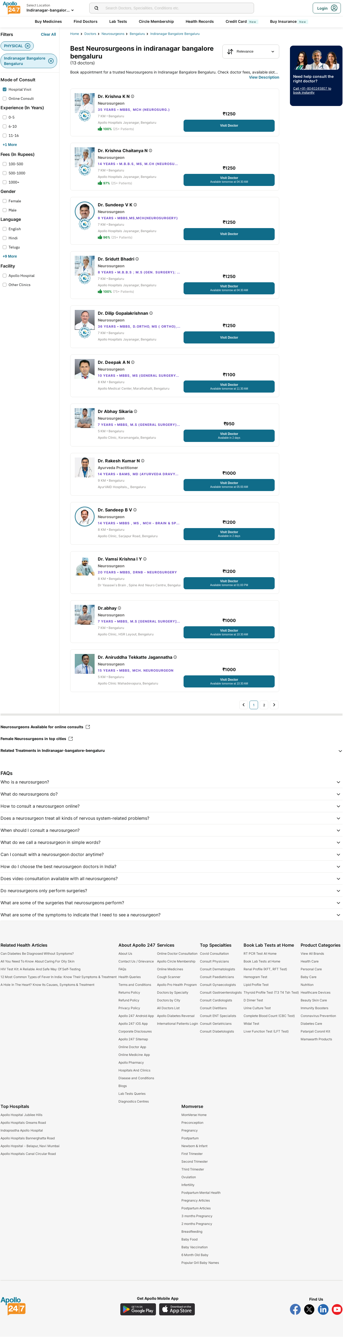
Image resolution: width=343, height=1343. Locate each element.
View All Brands (312, 960)
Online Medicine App (134, 1061)
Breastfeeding (191, 1238)
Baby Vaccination (194, 1253)
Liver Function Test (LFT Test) (266, 1037)
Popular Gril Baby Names (200, 1269)
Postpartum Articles (196, 1214)
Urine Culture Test (257, 1014)
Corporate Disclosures (135, 1037)
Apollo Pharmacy (131, 1069)
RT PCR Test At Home (260, 960)
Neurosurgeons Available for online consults (45, 733)
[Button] (48, 34)
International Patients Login (177, 1030)
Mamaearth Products (316, 1045)
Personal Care (311, 975)
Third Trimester (192, 1175)
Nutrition (307, 991)
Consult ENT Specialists (218, 1022)
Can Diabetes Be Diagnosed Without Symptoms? (37, 960)
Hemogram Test (255, 983)
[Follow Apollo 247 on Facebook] (295, 1315)
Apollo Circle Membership (176, 967)
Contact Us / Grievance (136, 967)
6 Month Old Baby (194, 1261)
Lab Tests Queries (132, 1100)
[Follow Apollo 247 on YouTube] (337, 1315)
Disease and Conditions (136, 1084)
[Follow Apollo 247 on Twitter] (309, 1315)
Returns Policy (129, 999)
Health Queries (129, 983)
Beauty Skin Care (314, 1006)
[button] (171, 756)
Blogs (122, 1092)
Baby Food (189, 1245)
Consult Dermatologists (217, 975)
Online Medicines (170, 975)
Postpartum (190, 1144)
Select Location (38, 5)
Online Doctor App (132, 1053)
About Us (125, 960)
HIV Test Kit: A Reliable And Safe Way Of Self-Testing (40, 975)
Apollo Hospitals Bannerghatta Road (28, 1144)
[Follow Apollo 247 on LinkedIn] (323, 1315)
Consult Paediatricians (217, 983)
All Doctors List (168, 1014)
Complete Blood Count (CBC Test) (269, 1022)
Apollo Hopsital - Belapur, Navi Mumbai (30, 1152)
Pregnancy (189, 1137)
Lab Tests (118, 21)
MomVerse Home (194, 1121)
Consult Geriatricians (215, 1030)
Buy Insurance (289, 21)
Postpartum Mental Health (201, 1199)
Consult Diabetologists (217, 1037)
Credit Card (242, 21)
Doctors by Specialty (173, 999)
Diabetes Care (311, 1030)
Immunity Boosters (314, 1014)
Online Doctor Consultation (177, 960)
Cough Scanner (168, 983)
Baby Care (308, 983)
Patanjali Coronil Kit (315, 1037)
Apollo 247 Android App (136, 1022)
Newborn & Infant (194, 1152)
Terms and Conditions (134, 991)
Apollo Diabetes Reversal (176, 1022)
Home (74, 34)
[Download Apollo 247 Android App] (138, 1315)
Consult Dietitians (213, 1014)
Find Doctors (86, 21)
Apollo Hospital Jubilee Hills (21, 1121)
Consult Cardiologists (216, 1006)
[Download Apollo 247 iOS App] (177, 1315)
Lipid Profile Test (256, 991)
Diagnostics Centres (133, 1108)
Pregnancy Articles (195, 1207)
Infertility (188, 1191)
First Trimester (192, 1160)
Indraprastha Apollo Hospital (22, 1137)
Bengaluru (137, 34)
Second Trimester (194, 1168)
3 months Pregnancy (197, 1222)
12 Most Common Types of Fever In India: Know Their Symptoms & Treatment (59, 983)
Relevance (240, 51)
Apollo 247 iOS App (133, 1030)
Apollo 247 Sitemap (133, 1045)
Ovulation (188, 1183)
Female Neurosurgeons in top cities (37, 744)
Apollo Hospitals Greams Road (23, 1129)
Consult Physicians (214, 967)
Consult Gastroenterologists (220, 999)
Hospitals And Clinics (134, 1076)
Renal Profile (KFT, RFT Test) (265, 975)
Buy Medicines (48, 21)
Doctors (90, 34)
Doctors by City (169, 1006)
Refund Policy (128, 1006)
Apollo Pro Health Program (177, 991)
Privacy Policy (129, 1014)
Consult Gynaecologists (218, 991)
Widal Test (251, 1030)
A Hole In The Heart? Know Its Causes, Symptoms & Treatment (47, 991)
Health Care (310, 967)
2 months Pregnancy (196, 1230)
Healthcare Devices (315, 999)
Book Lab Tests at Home (262, 967)
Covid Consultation (214, 960)
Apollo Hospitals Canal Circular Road (28, 1160)
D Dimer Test (253, 1006)
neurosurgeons (113, 34)
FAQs (122, 975)
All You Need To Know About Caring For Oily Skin (37, 967)
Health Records (200, 21)
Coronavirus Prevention (318, 1022)
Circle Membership (156, 21)
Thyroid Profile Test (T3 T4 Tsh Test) (271, 999)
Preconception (192, 1129)
